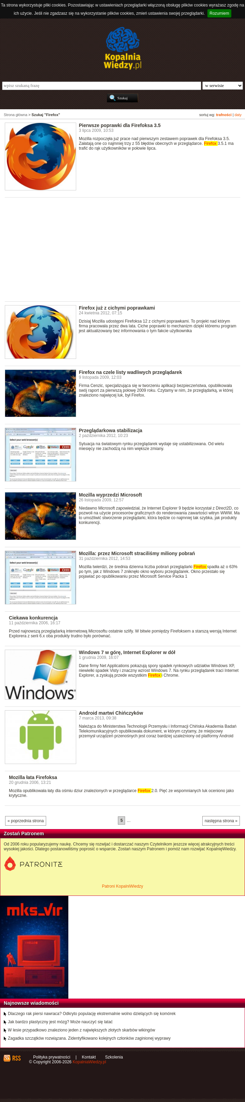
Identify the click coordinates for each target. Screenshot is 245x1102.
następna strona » (221, 820)
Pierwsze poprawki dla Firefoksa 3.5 (120, 125)
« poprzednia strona (26, 820)
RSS (16, 1058)
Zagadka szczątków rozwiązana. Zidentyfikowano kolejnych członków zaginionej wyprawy (89, 1038)
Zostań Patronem (24, 833)
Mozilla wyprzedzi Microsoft (110, 495)
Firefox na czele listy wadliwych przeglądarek (130, 372)
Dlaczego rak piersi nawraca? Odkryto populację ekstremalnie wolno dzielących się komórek (92, 1013)
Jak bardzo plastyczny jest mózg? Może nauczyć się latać (60, 1021)
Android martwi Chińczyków (111, 713)
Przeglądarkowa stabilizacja (110, 430)
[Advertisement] (125, 249)
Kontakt (89, 1057)
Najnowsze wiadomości (31, 1003)
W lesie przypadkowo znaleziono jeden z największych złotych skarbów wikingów (81, 1030)
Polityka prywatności (51, 1057)
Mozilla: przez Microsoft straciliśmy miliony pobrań (137, 553)
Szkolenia (114, 1057)
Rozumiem (219, 13)
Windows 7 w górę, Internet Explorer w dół (127, 652)
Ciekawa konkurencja (33, 618)
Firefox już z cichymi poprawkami (117, 308)
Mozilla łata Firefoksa (33, 777)
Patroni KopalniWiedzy (122, 886)
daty (238, 115)
